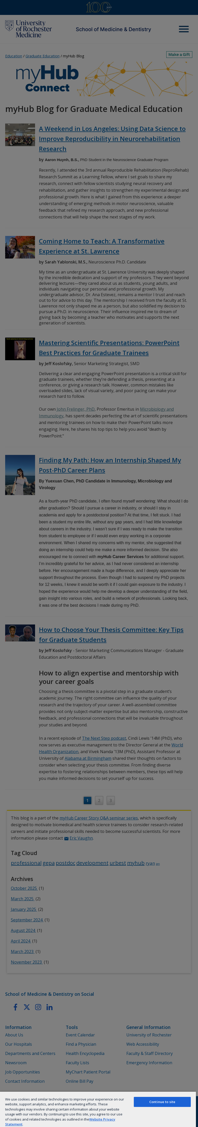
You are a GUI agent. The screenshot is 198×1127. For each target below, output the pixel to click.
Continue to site (162, 1101)
